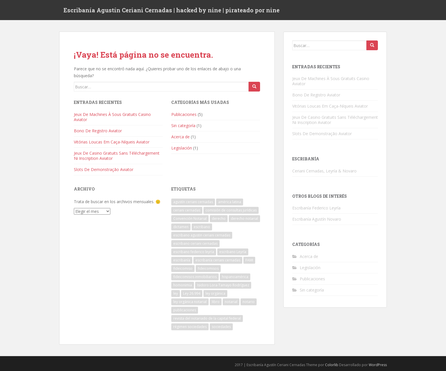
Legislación (181, 148)
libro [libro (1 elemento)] (216, 301)
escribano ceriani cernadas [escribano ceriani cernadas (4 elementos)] (195, 243)
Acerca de (180, 136)
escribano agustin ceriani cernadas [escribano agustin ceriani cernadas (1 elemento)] (201, 235)
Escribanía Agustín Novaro (316, 219)
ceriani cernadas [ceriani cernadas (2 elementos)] (186, 210)
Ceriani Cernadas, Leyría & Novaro (324, 171)
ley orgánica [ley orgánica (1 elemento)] (215, 293)
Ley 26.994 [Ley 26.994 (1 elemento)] (191, 293)
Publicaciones (184, 114)
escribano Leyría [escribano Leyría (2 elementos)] (232, 251)
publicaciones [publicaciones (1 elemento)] (184, 310)
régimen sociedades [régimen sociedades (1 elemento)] (190, 326)
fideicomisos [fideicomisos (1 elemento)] (208, 268)
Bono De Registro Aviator (98, 130)
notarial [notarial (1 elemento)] (231, 301)
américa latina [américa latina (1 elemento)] (229, 201)
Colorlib (331, 364)
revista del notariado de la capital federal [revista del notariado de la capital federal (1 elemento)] (207, 318)
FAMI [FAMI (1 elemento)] (249, 260)
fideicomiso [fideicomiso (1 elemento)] (183, 268)
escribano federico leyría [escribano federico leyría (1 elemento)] (193, 251)
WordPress (378, 364)
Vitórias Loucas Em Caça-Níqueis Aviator (111, 142)
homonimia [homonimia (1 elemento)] (182, 285)
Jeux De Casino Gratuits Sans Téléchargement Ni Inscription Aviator (116, 155)
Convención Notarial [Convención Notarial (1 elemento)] (190, 218)
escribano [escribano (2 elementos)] (202, 226)
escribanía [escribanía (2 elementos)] (181, 260)
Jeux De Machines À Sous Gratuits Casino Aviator (112, 117)
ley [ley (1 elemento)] (175, 293)
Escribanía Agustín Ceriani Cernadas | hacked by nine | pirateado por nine (172, 10)
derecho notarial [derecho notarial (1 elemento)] (244, 218)
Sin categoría (183, 125)
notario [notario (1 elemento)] (249, 301)
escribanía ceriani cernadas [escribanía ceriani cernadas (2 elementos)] (217, 260)
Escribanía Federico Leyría (316, 208)
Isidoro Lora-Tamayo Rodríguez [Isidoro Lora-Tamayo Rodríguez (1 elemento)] (223, 285)
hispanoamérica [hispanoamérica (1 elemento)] (235, 276)
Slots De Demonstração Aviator (103, 169)
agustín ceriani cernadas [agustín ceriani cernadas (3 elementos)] (193, 201)
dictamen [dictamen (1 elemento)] (181, 226)
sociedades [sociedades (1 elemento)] (221, 326)
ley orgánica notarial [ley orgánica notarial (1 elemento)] (190, 301)
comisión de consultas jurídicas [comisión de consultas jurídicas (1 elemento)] (231, 210)
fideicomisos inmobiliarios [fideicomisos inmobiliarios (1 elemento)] (195, 276)
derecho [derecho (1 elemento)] (219, 218)
